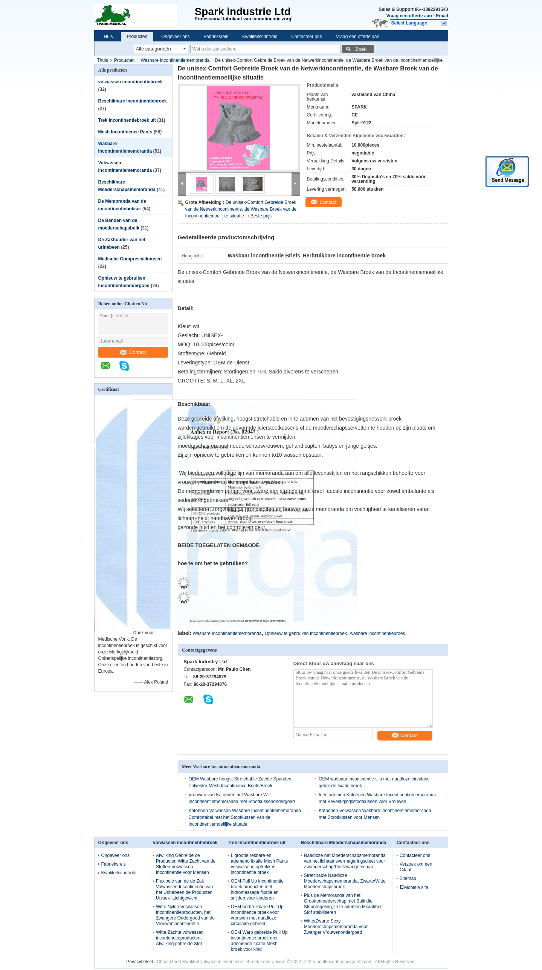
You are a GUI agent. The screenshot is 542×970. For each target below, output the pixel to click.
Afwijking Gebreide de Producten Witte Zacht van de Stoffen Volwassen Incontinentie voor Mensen (185, 863)
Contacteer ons (306, 36)
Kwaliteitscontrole (259, 36)
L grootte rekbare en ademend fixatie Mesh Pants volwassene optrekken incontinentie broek (259, 863)
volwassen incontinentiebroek (130, 81)
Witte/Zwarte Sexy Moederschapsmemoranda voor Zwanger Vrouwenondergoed (336, 926)
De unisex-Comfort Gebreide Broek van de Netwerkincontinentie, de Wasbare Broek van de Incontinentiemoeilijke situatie (241, 209)
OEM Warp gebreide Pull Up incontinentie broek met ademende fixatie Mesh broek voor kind (259, 940)
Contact (133, 352)
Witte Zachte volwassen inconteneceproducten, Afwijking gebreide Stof (180, 937)
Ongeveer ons (175, 36)
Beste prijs (261, 216)
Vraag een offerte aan (409, 15)
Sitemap (408, 878)
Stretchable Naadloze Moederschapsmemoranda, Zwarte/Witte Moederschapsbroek (345, 880)
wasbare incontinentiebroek (377, 633)
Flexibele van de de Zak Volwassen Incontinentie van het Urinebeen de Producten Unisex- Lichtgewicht (184, 889)
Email (442, 15)
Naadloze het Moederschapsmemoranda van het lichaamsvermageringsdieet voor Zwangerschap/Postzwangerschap (345, 860)
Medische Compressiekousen (130, 259)
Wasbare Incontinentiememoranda (175, 60)
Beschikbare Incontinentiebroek (132, 101)
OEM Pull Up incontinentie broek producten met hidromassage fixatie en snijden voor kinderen (257, 889)
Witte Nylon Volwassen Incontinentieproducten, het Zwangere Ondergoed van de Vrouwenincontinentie (185, 915)
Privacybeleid (139, 961)
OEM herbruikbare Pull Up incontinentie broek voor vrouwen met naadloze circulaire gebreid (257, 915)
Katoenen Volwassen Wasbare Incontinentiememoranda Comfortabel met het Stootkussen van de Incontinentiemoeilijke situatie (245, 817)
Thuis (102, 60)
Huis (108, 36)
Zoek (361, 49)
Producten (137, 36)
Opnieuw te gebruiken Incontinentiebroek (306, 633)
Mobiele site (414, 887)
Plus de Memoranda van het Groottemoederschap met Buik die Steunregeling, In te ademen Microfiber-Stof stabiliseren (343, 903)
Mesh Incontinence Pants (125, 132)
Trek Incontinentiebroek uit (127, 120)
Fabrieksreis (216, 36)
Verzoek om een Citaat (416, 866)
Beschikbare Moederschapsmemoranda (343, 842)
